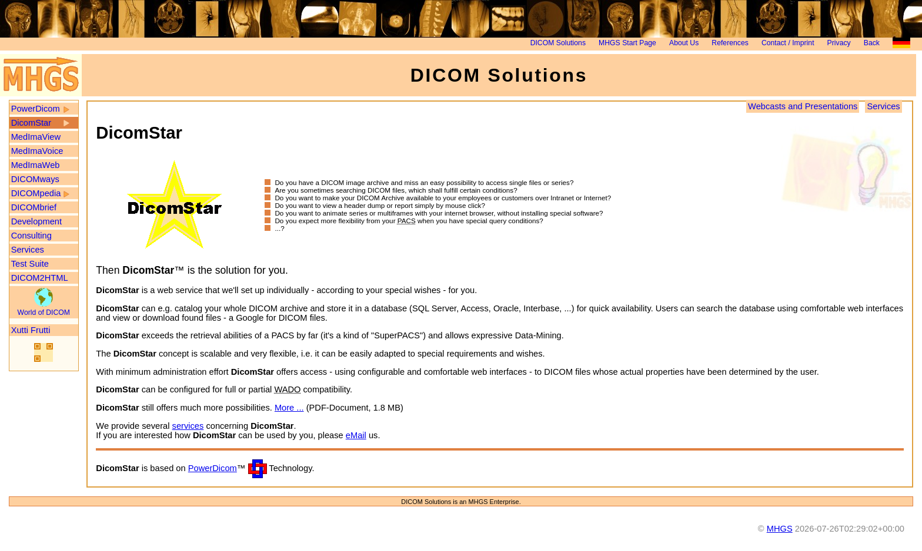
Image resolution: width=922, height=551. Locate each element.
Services (27, 249)
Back (872, 43)
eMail (356, 435)
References (729, 43)
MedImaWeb (35, 165)
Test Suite (30, 263)
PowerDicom (35, 108)
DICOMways (35, 179)
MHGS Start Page (627, 43)
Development (36, 221)
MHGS (780, 528)
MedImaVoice (37, 151)
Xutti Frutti (31, 330)
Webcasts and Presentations (802, 106)
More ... (289, 407)
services (188, 426)
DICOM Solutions (558, 43)
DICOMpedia (36, 193)
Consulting (31, 235)
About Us (684, 43)
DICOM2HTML (39, 278)
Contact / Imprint (787, 43)
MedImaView (36, 137)
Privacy (839, 43)
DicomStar (31, 122)
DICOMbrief (33, 207)
